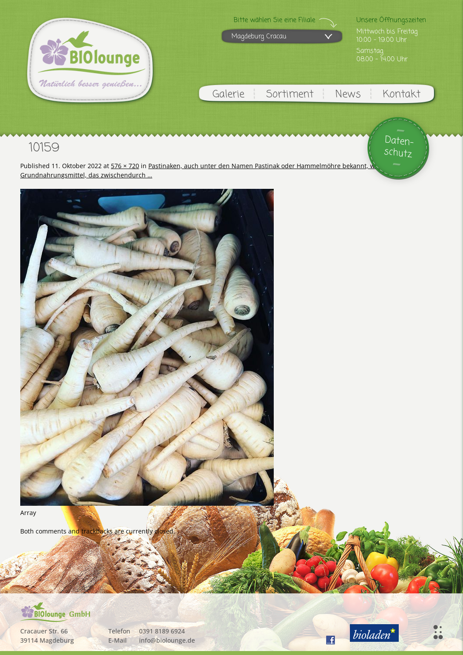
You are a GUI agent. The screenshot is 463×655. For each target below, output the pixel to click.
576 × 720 (125, 166)
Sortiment (289, 94)
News (348, 94)
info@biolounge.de (167, 640)
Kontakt (401, 94)
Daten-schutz (399, 147)
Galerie (228, 94)
